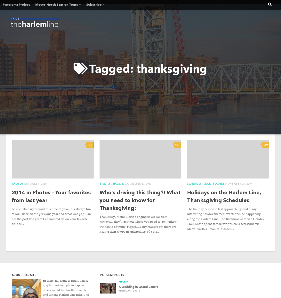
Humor (118, 184)
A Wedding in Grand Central (139, 287)
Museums (194, 184)
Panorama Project (16, 4)
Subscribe (94, 4)
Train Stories (213, 184)
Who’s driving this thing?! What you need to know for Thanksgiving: (140, 200)
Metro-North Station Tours (56, 4)
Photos (17, 184)
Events (105, 184)
